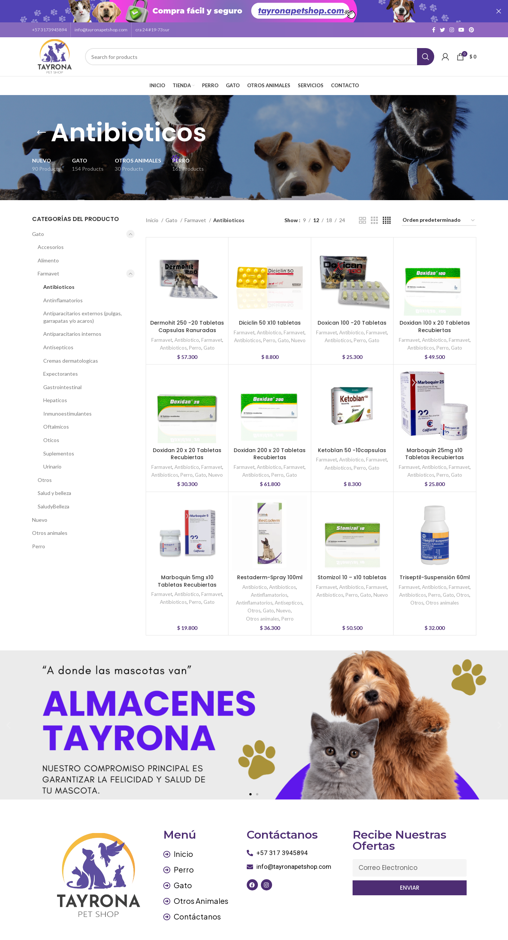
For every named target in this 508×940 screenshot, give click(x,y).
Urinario (52, 463)
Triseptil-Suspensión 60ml (435, 573)
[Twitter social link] (442, 26)
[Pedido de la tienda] (439, 216)
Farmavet (48, 269)
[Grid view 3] (374, 216)
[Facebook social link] (434, 26)
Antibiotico (186, 336)
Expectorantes (60, 370)
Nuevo (39, 515)
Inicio (153, 216)
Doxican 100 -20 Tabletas (352, 319)
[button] (250, 790)
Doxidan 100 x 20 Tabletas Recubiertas (435, 322)
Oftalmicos (56, 423)
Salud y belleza (54, 489)
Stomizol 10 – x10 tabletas (352, 573)
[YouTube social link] (461, 26)
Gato (38, 230)
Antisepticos (58, 343)
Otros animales (49, 529)
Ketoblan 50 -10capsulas (352, 446)
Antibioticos (59, 283)
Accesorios (51, 243)
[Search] (259, 52)
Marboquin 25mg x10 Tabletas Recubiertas (434, 449)
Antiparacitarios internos (72, 330)
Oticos (51, 436)
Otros (45, 476)
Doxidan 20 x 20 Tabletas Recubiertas (187, 449)
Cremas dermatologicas (70, 356)
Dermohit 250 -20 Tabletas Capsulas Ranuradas (187, 322)
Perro (38, 542)
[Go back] (41, 129)
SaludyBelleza (53, 502)
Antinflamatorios (63, 296)
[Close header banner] (498, 11)
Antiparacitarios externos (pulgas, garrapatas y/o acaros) (82, 313)
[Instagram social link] (451, 26)
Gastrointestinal (62, 383)
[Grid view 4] (387, 216)
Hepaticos (55, 396)
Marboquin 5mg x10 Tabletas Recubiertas (187, 577)
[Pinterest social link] (471, 26)
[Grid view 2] (362, 216)
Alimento (48, 256)
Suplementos (58, 449)
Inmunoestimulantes (67, 410)
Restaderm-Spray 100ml (270, 573)
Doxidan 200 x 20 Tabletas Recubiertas (270, 449)
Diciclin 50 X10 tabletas (270, 319)
